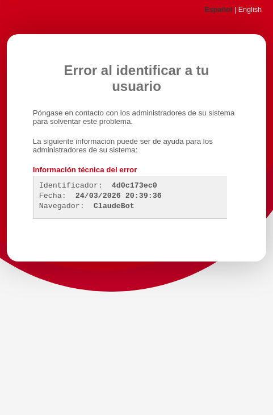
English (250, 10)
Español (218, 10)
